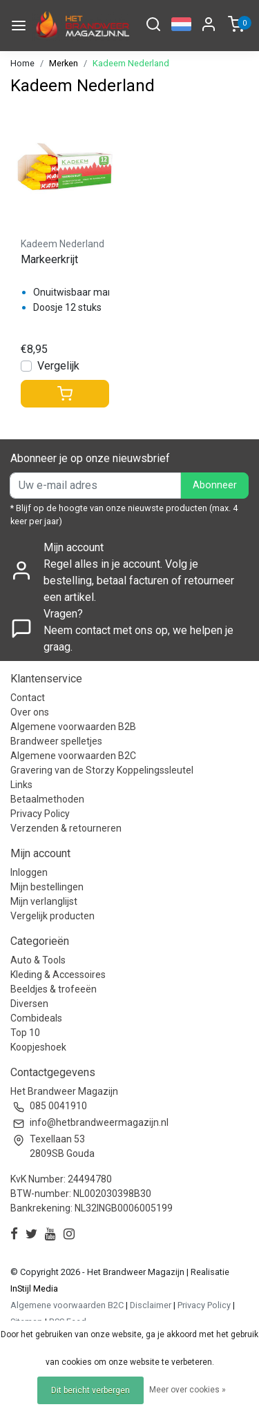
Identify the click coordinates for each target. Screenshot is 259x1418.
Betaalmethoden (47, 799)
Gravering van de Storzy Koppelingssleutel (101, 770)
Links (21, 784)
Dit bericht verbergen (90, 1390)
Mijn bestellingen (47, 886)
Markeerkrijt (49, 259)
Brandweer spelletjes (56, 741)
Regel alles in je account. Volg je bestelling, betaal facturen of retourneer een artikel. (139, 580)
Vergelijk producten (52, 915)
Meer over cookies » (187, 1390)
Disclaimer (150, 1305)
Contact (27, 697)
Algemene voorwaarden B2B (73, 726)
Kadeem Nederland (131, 63)
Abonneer (215, 485)
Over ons (29, 712)
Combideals (36, 1018)
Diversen (29, 1003)
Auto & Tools (38, 960)
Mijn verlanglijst (43, 901)
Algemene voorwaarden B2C (73, 755)
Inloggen (29, 872)
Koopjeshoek (38, 1047)
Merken (63, 63)
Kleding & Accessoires (58, 974)
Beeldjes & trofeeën (53, 989)
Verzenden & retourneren (66, 828)
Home (22, 63)
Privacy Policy (40, 813)
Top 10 (25, 1032)
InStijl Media (34, 1288)
